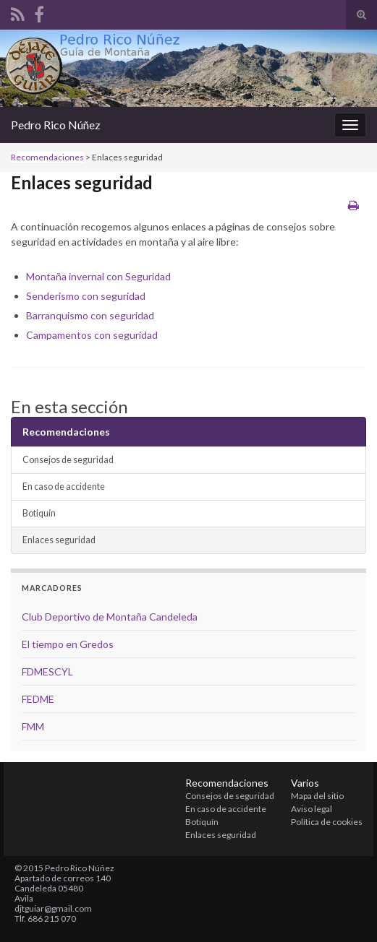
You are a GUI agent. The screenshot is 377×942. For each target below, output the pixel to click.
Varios (305, 783)
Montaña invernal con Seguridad (98, 276)
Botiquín (39, 513)
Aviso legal (311, 808)
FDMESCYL (47, 671)
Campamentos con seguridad (92, 335)
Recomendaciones (47, 157)
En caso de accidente (63, 486)
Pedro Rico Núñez (56, 124)
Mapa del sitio (317, 795)
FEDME (38, 699)
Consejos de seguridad (68, 459)
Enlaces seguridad (59, 540)
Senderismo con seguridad (85, 296)
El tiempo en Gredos (68, 644)
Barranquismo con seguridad (90, 315)
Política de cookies (327, 821)
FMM (33, 726)
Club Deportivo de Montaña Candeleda (110, 616)
